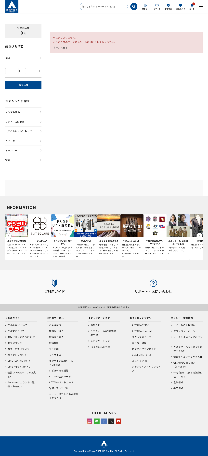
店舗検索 (168, 9)
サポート (157, 9)
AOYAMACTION (140, 325)
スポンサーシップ (100, 341)
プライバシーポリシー (185, 331)
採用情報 (178, 388)
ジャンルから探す (17, 101)
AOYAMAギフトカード (61, 382)
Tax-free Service (100, 346)
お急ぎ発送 (55, 325)
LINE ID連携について (19, 360)
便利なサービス (55, 317)
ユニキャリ (138, 360)
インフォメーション (99, 317)
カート (192, 6)
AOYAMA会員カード (60, 376)
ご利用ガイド (12, 317)
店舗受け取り (56, 331)
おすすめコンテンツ (141, 317)
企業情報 (178, 382)
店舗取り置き (56, 337)
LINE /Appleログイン (19, 366)
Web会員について (17, 325)
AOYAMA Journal (142, 331)
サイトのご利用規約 (184, 325)
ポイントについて (17, 354)
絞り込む (23, 84)
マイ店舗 (54, 348)
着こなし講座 (139, 343)
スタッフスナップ (141, 337)
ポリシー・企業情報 (182, 317)
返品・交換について (18, 348)
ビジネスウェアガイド (144, 348)
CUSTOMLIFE (140, 354)
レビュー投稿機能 (58, 370)
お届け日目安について (20, 337)
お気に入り (180, 9)
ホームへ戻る (60, 47)
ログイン (145, 9)
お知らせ (95, 325)
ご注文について (16, 331)
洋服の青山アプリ (58, 388)
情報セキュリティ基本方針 (187, 356)
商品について (15, 343)
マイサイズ (55, 354)
